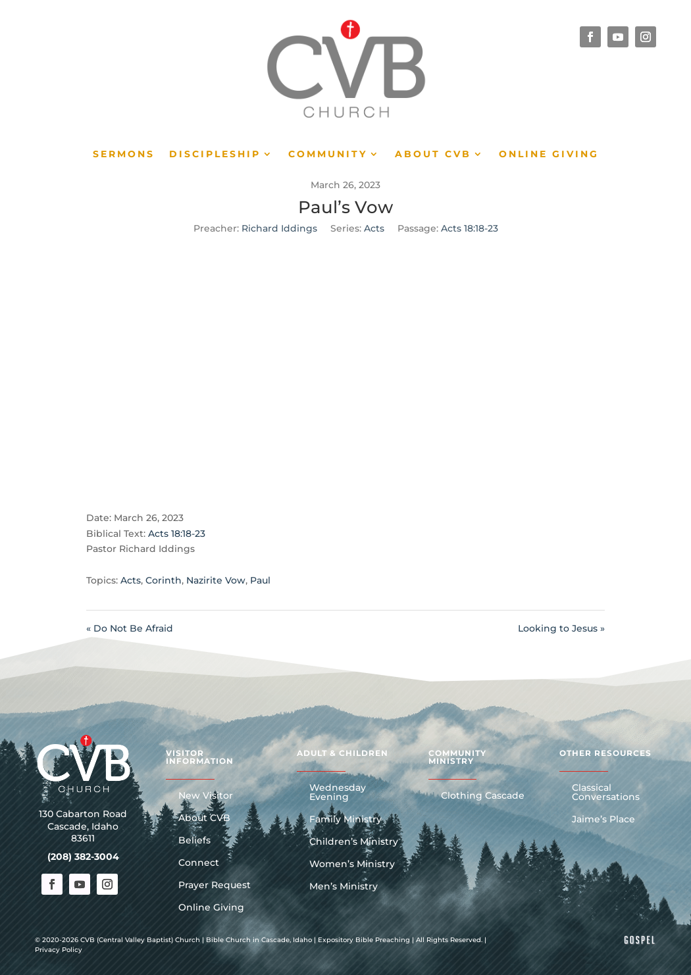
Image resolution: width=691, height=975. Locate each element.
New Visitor (205, 796)
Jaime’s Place (603, 819)
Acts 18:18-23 (469, 228)
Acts (374, 228)
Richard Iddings (279, 228)
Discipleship (215, 154)
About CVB (433, 154)
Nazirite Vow (215, 580)
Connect (198, 863)
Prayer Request (214, 885)
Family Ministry (345, 819)
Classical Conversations (606, 793)
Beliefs (194, 841)
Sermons (124, 154)
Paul (260, 580)
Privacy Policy (58, 949)
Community (327, 154)
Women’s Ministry (352, 864)
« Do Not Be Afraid (129, 628)
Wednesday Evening (337, 793)
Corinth (163, 580)
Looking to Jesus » (561, 628)
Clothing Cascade (483, 796)
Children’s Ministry (353, 842)
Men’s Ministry (343, 887)
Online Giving (549, 154)
